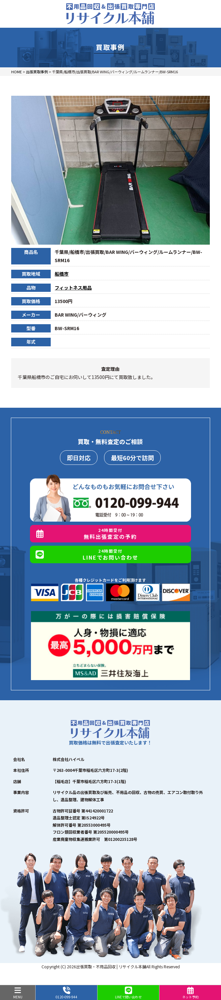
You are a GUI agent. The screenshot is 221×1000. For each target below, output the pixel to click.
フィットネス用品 (73, 287)
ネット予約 (190, 993)
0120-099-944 (66, 993)
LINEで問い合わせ (128, 993)
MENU (17, 993)
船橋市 (62, 273)
